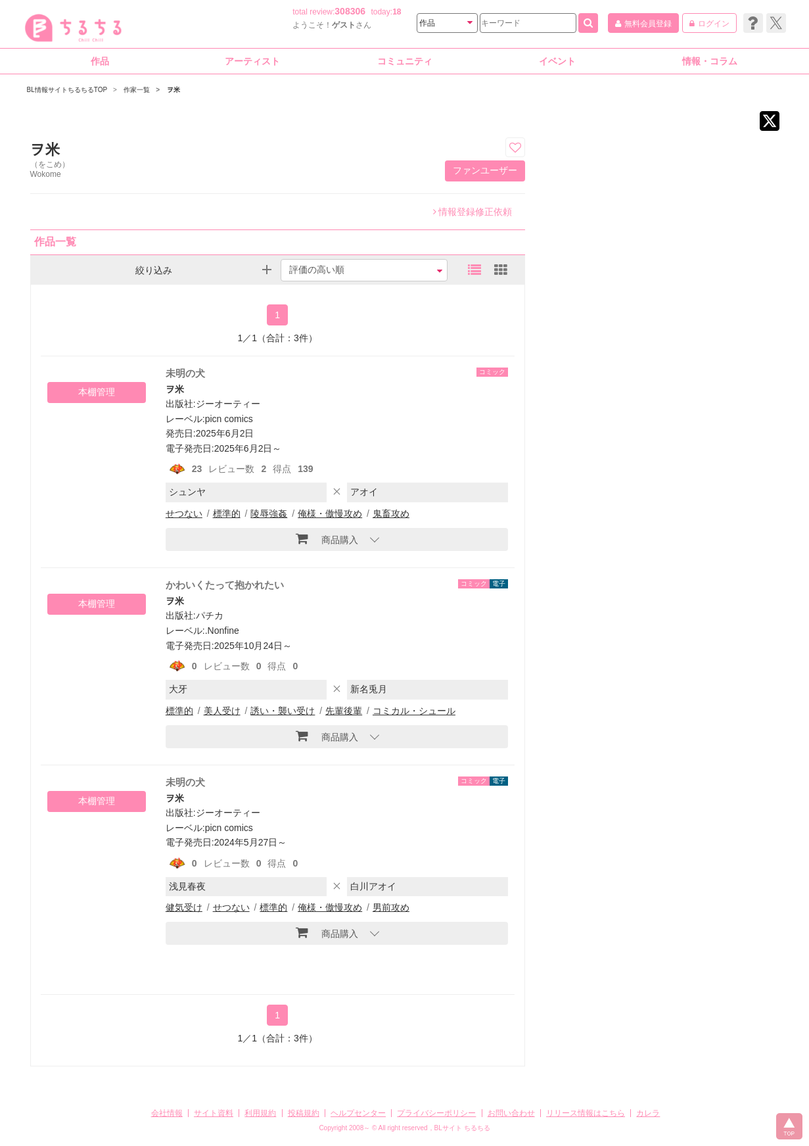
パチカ (209, 615)
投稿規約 (303, 1113)
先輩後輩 (343, 710)
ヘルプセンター (358, 1113)
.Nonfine (222, 630)
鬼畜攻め (391, 513)
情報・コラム (709, 61)
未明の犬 (185, 373)
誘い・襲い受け (282, 710)
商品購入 (327, 538)
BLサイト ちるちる (462, 1128)
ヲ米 (175, 389)
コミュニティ (404, 61)
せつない (184, 513)
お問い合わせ (511, 1113)
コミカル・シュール (414, 710)
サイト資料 (213, 1113)
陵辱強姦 (268, 513)
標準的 (227, 513)
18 (396, 11)
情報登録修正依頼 (472, 211)
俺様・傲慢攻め (330, 513)
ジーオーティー (228, 403)
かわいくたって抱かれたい (225, 584)
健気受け (184, 907)
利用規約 (260, 1113)
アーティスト (252, 61)
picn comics (229, 419)
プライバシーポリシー (436, 1113)
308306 (350, 11)
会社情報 (167, 1113)
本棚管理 (96, 392)
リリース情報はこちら (585, 1113)
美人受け (222, 710)
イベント (557, 61)
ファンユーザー (485, 170)
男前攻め (391, 907)
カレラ (648, 1113)
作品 (100, 61)
